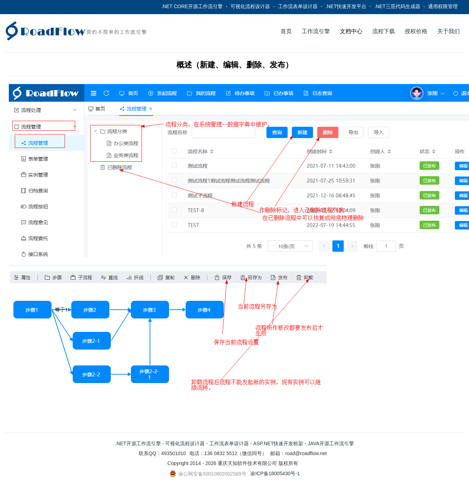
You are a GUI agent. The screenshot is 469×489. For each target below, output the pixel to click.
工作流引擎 (316, 31)
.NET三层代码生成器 (397, 6)
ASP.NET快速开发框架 (278, 443)
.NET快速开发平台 (345, 6)
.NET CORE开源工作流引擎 (192, 6)
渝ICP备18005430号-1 (275, 473)
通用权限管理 (443, 6)
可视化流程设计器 (250, 6)
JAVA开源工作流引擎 (331, 443)
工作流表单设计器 (298, 6)
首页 (286, 31)
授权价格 (416, 31)
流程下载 (383, 31)
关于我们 (448, 31)
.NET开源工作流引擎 (138, 443)
